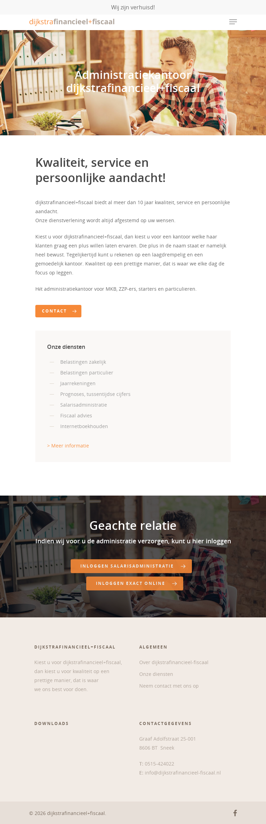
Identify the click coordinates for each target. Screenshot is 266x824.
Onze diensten (156, 674)
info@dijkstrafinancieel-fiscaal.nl (183, 772)
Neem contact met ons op (169, 685)
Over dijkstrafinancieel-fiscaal (174, 662)
